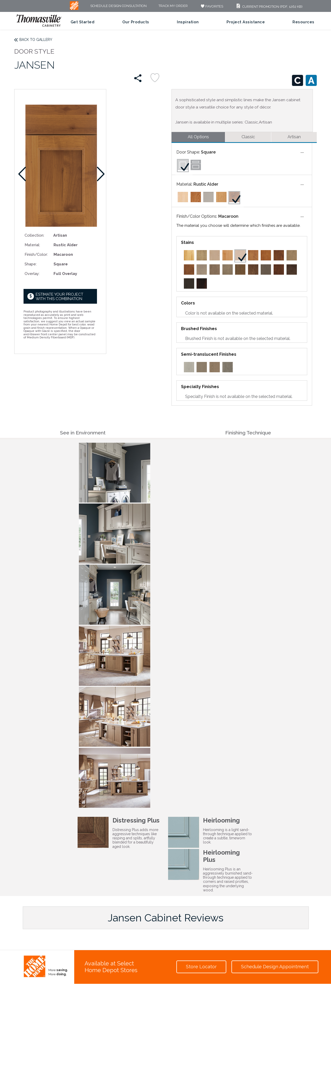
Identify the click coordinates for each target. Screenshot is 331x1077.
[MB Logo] (74, 9)
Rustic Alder (205, 184)
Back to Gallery (35, 40)
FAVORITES (211, 6)
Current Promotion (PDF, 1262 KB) (269, 7)
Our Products (135, 22)
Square (208, 152)
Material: (32, 245)
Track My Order (173, 6)
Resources (303, 22)
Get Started (83, 22)
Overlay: (32, 273)
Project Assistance (246, 22)
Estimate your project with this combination (59, 296)
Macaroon (228, 216)
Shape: (31, 264)
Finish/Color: (36, 254)
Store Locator (201, 966)
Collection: (34, 235)
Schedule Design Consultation (118, 6)
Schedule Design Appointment (275, 966)
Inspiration (188, 22)
